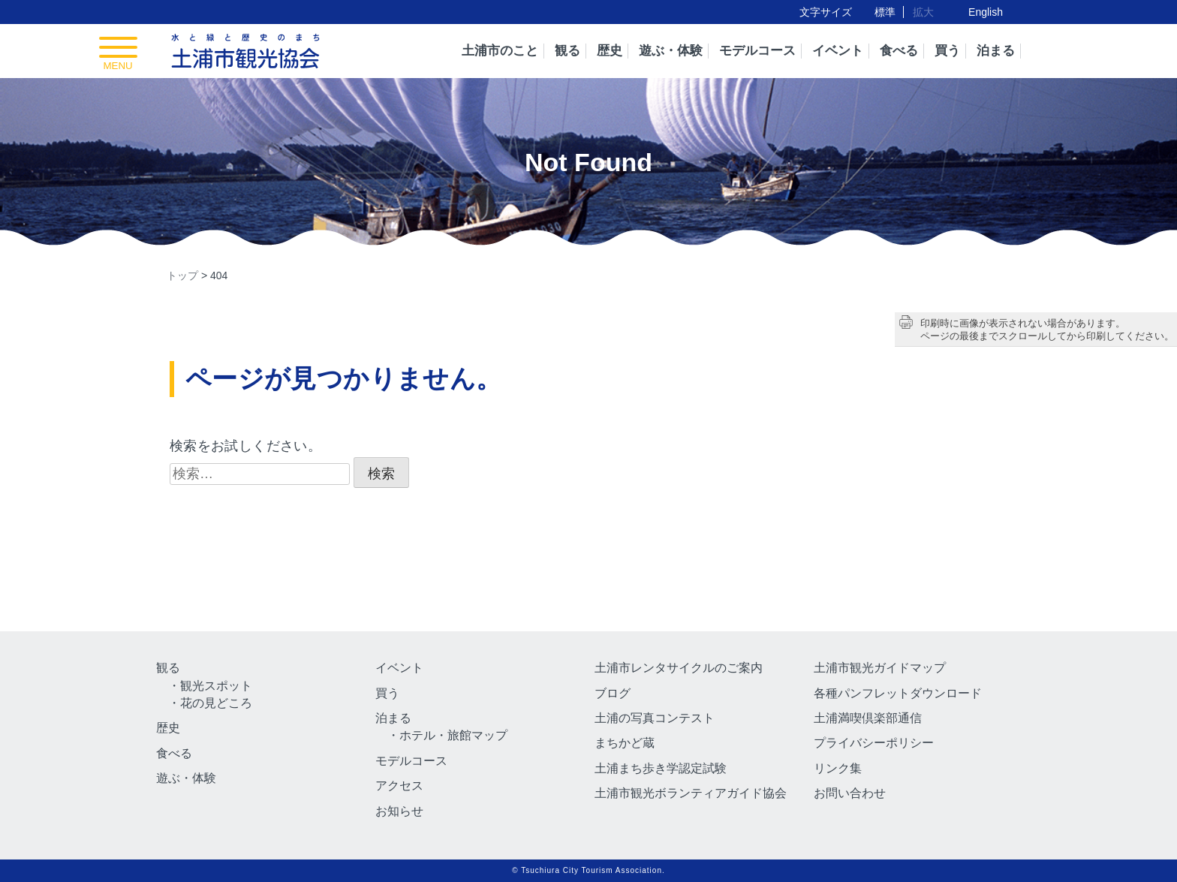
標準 (885, 12)
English (985, 12)
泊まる (996, 51)
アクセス (399, 785)
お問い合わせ (850, 793)
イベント (837, 51)
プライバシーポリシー (874, 742)
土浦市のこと (500, 51)
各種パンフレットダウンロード (898, 693)
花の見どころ (216, 703)
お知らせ (399, 811)
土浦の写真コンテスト (655, 718)
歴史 (609, 51)
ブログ (613, 693)
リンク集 (838, 768)
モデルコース (757, 51)
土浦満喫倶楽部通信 (868, 718)
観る (567, 51)
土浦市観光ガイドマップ (880, 667)
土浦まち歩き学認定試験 (661, 768)
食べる (899, 51)
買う (947, 51)
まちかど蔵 (625, 742)
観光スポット (216, 685)
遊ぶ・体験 (671, 51)
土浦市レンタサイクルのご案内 (679, 667)
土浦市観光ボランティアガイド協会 (691, 793)
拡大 (923, 12)
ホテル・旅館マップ (453, 735)
